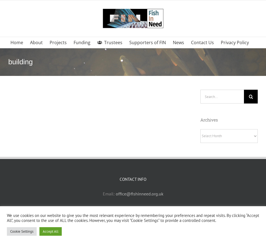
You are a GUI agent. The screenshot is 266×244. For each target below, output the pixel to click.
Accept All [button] (50, 231)
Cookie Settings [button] (21, 231)
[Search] (251, 97)
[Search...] (222, 97)
